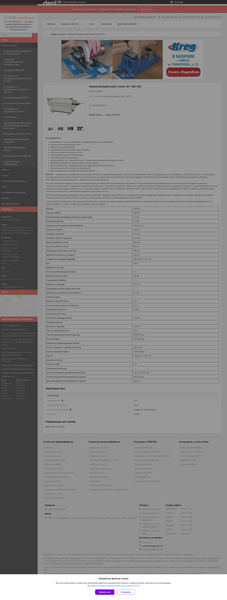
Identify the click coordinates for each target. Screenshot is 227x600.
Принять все (105, 592)
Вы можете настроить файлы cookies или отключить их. (112, 586)
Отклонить (126, 592)
